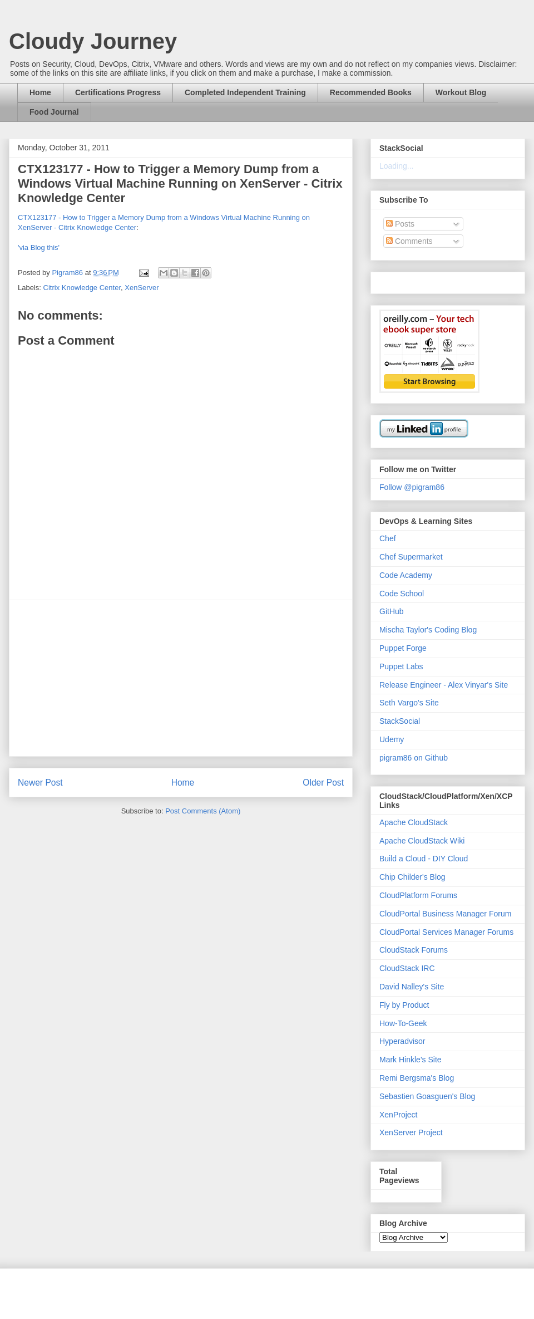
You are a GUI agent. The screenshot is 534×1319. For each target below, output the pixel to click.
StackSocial (399, 721)
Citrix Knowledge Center (82, 287)
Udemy (391, 739)
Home (40, 92)
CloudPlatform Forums (418, 895)
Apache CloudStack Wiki (421, 840)
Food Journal (54, 111)
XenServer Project (411, 1132)
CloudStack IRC (407, 968)
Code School (401, 593)
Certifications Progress (118, 92)
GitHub (391, 611)
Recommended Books (371, 92)
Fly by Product (404, 1005)
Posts (400, 223)
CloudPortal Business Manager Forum (445, 913)
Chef (387, 538)
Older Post (323, 782)
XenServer (142, 287)
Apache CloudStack (413, 822)
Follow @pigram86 (411, 487)
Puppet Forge (403, 648)
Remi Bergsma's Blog (416, 1077)
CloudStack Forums (413, 949)
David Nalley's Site (411, 986)
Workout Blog (461, 92)
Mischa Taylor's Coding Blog (428, 629)
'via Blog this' (39, 247)
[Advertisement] (180, 678)
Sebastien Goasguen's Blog (427, 1096)
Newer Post (40, 782)
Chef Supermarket (411, 556)
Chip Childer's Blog (412, 876)
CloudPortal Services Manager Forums (446, 932)
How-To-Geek (403, 1023)
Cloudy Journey (93, 41)
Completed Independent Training (245, 92)
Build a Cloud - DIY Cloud (423, 858)
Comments (409, 241)
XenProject (398, 1114)
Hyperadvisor (402, 1041)
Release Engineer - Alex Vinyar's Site (443, 684)
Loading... (396, 165)
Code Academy (405, 575)
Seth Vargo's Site (409, 702)
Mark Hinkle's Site (410, 1059)
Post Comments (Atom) (202, 811)
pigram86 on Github (413, 757)
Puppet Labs (401, 666)
